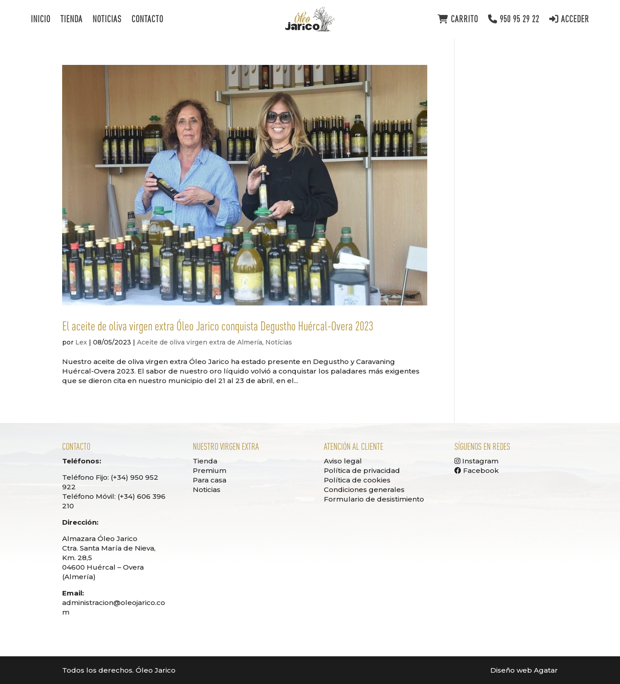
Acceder (569, 19)
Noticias (107, 20)
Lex (81, 342)
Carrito (458, 19)
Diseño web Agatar (524, 670)
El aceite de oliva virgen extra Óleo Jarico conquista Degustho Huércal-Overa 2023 (217, 326)
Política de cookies (357, 480)
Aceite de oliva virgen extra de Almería (199, 342)
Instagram (476, 461)
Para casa (209, 480)
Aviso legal (343, 461)
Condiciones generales (364, 489)
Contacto (147, 20)
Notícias (278, 342)
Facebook (476, 470)
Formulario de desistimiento (374, 499)
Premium (209, 470)
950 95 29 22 (513, 19)
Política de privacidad (362, 470)
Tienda (71, 20)
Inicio (40, 20)
